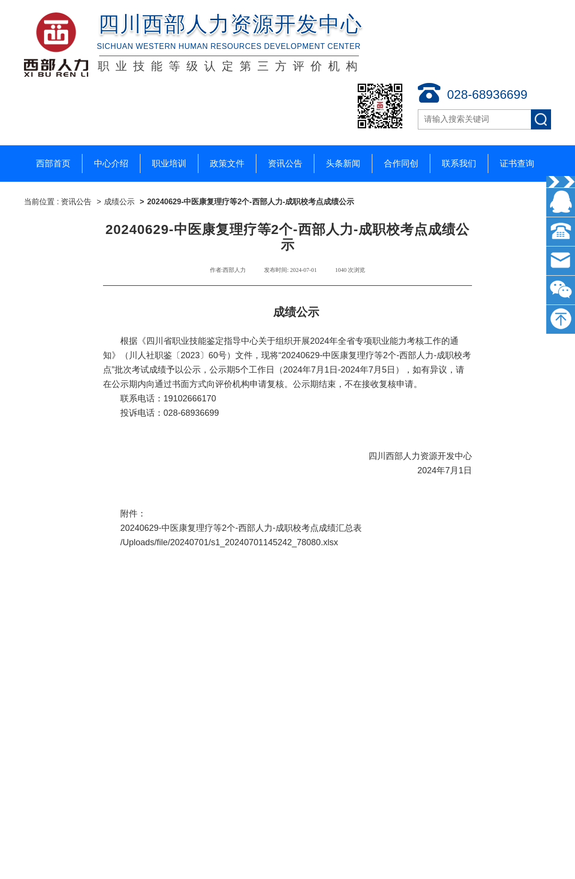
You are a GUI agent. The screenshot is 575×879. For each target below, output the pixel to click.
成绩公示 (119, 202)
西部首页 (53, 163)
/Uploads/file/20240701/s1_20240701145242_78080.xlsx (229, 542)
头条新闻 (343, 163)
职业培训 (169, 163)
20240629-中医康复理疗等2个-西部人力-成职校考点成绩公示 (250, 202)
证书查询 (517, 163)
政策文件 (227, 163)
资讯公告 (285, 163)
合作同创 (401, 163)
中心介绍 (111, 163)
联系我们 (459, 163)
